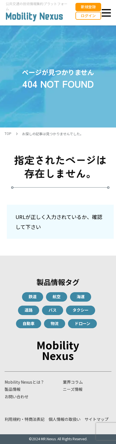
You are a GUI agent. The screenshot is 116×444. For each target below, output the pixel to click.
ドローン (82, 323)
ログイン (88, 15)
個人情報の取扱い (65, 419)
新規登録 (88, 6)
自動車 (29, 323)
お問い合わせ (17, 396)
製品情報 (13, 389)
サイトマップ (97, 419)
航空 (57, 296)
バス (53, 310)
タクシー (81, 310)
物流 (55, 323)
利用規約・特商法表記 (25, 419)
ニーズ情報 (73, 389)
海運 (81, 296)
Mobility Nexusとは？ (24, 382)
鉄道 (33, 296)
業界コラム (73, 382)
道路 (29, 310)
